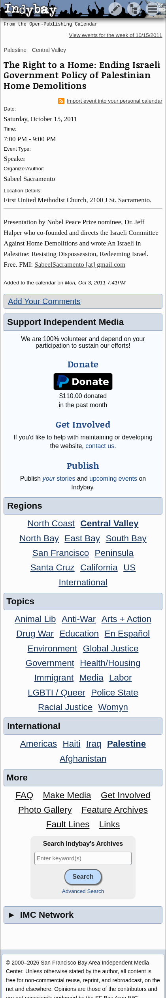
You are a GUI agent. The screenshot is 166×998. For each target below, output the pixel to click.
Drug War (35, 633)
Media (91, 678)
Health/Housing (110, 663)
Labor (120, 678)
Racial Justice (65, 707)
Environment (52, 648)
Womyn (113, 707)
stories (59, 478)
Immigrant (54, 678)
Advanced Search (83, 891)
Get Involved (126, 795)
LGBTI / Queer (56, 692)
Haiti (72, 744)
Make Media (67, 795)
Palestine (15, 50)
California (99, 567)
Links (109, 824)
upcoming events (113, 478)
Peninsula (114, 553)
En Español (127, 633)
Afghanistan (83, 759)
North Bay (39, 538)
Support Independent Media (65, 322)
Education (79, 633)
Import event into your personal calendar (110, 101)
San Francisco (60, 553)
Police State (114, 692)
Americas (38, 744)
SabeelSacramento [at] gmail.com (79, 264)
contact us (99, 446)
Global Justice (111, 648)
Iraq (94, 744)
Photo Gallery (45, 810)
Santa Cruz (52, 567)
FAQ (24, 795)
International (82, 582)
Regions (24, 506)
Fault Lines (68, 824)
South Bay (126, 538)
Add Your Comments (44, 301)
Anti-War (79, 619)
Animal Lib (35, 619)
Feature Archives (114, 810)
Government (50, 663)
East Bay (82, 538)
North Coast (51, 523)
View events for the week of (115, 35)
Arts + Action (126, 619)
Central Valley (49, 50)
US (129, 567)
